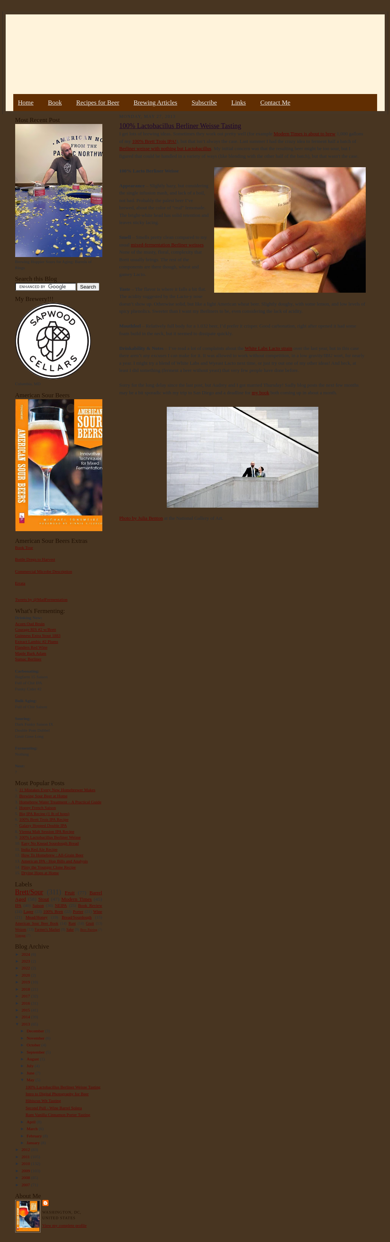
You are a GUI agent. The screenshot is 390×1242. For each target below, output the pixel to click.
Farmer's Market (47, 929)
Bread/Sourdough (77, 917)
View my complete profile (64, 1225)
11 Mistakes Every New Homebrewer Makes (57, 789)
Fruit (70, 892)
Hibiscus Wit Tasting (43, 1100)
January (34, 1142)
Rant (72, 923)
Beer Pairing (88, 930)
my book (260, 392)
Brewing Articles (155, 102)
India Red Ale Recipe (39, 849)
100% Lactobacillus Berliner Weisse (50, 837)
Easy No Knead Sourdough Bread (49, 843)
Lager (28, 911)
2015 (26, 1010)
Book (55, 102)
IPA (18, 905)
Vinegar (20, 935)
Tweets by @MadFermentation (41, 599)
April (31, 1122)
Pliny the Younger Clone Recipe (48, 867)
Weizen (21, 929)
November (36, 1038)
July (30, 1065)
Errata (20, 583)
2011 (26, 1156)
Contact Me (275, 102)
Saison (38, 905)
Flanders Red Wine (31, 647)
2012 (26, 1149)
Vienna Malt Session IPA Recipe (46, 831)
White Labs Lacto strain (268, 348)
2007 (26, 1184)
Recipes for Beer (97, 102)
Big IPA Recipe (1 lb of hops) (44, 813)
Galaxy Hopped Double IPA (43, 825)
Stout (43, 899)
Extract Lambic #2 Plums (36, 641)
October (34, 1045)
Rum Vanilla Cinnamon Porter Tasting (57, 1114)
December (36, 1031)
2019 (26, 982)
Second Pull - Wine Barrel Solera (53, 1108)
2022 (26, 968)
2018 (26, 989)
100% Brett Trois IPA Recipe (44, 819)
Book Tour (24, 547)
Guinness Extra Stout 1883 (38, 635)
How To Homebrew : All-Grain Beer (52, 855)
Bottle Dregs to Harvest (35, 559)
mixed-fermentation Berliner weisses (167, 245)
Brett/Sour (29, 892)
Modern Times (76, 899)
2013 (26, 1024)
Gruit (90, 923)
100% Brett (53, 911)
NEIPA (61, 905)
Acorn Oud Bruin (30, 623)
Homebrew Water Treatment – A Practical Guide (60, 802)
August (33, 1059)
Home (25, 102)
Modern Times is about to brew (304, 133)
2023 (26, 961)
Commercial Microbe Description (43, 571)
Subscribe (204, 102)
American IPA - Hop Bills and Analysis (54, 861)
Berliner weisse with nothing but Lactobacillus (165, 148)
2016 (26, 1003)
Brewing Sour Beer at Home (43, 796)
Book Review (90, 905)
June (31, 1073)
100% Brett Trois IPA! (154, 141)
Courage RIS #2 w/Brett (35, 629)
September (36, 1052)
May (31, 1079)
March (33, 1128)
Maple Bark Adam (31, 653)
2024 (26, 954)
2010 (26, 1163)
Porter (78, 911)
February (35, 1136)
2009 (26, 1170)
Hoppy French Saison (37, 807)
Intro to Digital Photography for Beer (57, 1093)
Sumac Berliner (28, 659)
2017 (26, 996)
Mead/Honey (36, 917)
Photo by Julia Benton (141, 518)
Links (238, 102)
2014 (26, 1017)
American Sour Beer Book (36, 923)
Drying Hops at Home (40, 872)
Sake (70, 929)
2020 (26, 975)
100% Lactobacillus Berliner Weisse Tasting (62, 1087)
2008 (26, 1177)
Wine (97, 911)
